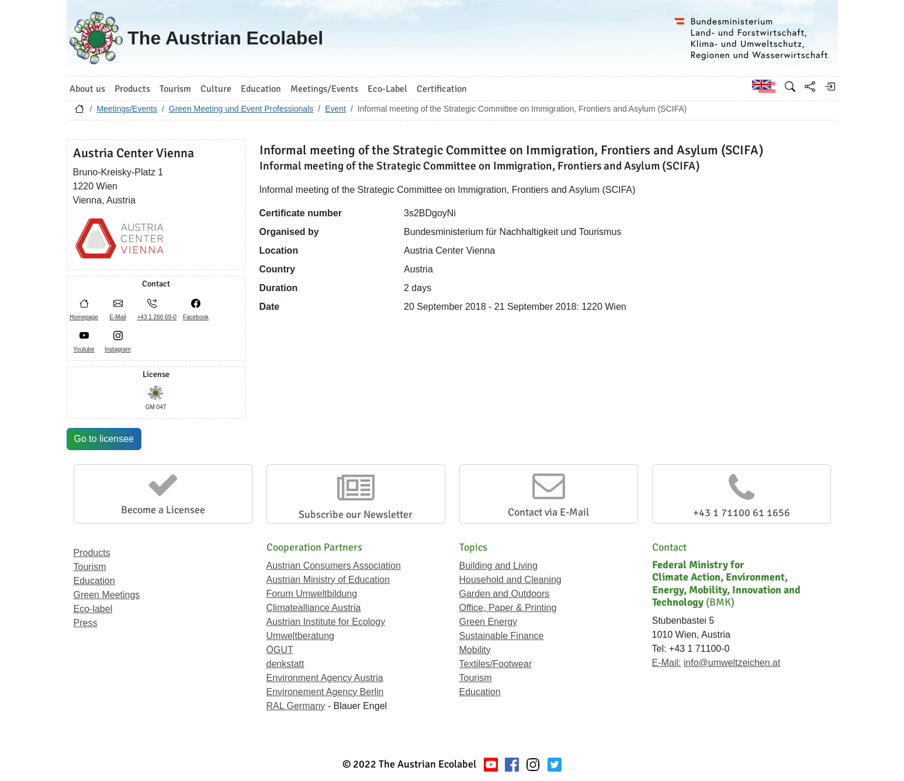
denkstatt (285, 664)
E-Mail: (666, 663)
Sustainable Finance (501, 636)
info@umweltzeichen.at (732, 663)
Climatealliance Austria (313, 608)
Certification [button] (442, 89)
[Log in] (830, 86)
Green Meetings (107, 595)
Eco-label (93, 609)
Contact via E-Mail (548, 512)
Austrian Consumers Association (333, 566)
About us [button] (87, 89)
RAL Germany (295, 706)
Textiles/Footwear (495, 664)
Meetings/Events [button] (324, 89)
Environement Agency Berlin (325, 692)
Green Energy (488, 622)
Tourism (90, 567)
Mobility (475, 650)
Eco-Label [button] (387, 89)
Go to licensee (104, 439)
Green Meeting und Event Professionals (241, 108)
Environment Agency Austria (324, 678)
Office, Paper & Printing (508, 608)
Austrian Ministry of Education (328, 580)
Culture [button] (215, 89)
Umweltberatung (300, 636)
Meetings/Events (126, 108)
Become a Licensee (163, 509)
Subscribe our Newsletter (356, 514)
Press (86, 623)
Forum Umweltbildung (312, 594)
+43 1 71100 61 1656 (741, 512)
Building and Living (498, 566)
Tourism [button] (175, 89)
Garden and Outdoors (504, 594)
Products (92, 553)
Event (335, 108)
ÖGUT (279, 650)
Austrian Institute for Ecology (326, 622)
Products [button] (132, 89)
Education (94, 581)
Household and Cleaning (510, 580)
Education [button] (261, 89)
